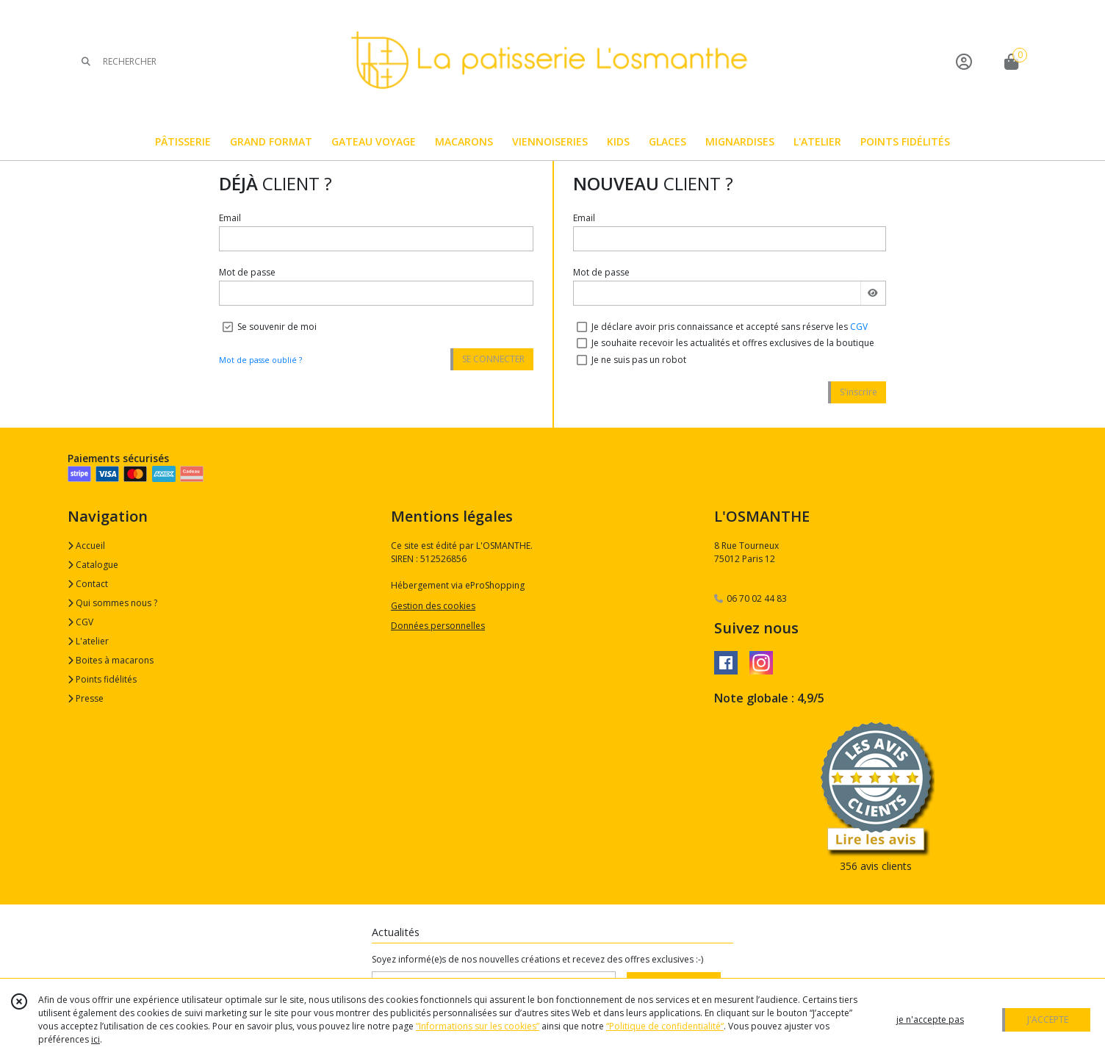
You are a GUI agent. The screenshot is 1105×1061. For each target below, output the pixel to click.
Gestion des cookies (433, 606)
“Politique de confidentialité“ (665, 1026)
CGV (859, 326)
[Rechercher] (86, 61)
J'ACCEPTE (1047, 1019)
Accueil (86, 545)
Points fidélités (102, 679)
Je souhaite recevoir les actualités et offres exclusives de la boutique (732, 343)
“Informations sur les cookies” (477, 1026)
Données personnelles (438, 625)
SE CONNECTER (493, 359)
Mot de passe (247, 272)
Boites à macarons (111, 660)
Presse (86, 698)
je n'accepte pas (930, 1019)
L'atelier (88, 641)
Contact (88, 584)
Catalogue (93, 564)
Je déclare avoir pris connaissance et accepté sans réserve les (729, 326)
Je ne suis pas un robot (638, 359)
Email (230, 218)
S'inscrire (858, 392)
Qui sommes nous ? (112, 603)
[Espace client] (964, 61)
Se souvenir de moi (277, 326)
